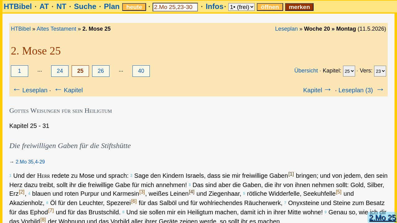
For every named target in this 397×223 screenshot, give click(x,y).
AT (44, 6)
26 (101, 71)
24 (60, 71)
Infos (214, 6)
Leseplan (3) (362, 90)
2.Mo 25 (382, 217)
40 (141, 71)
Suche (85, 6)
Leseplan (286, 29)
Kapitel (68, 90)
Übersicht (306, 71)
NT (61, 6)
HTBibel (18, 6)
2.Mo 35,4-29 (30, 161)
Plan (112, 6)
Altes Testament (56, 29)
